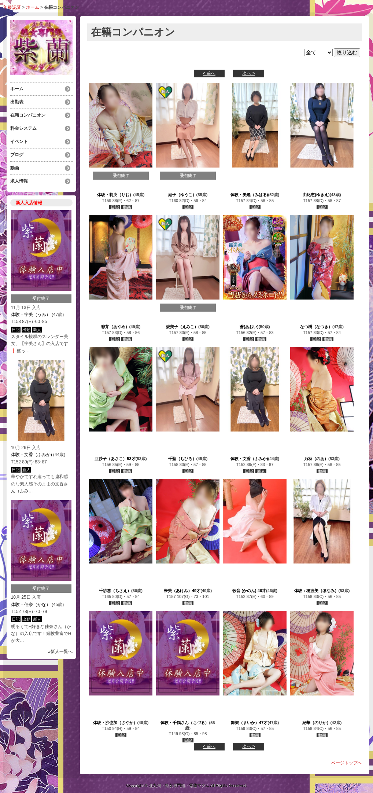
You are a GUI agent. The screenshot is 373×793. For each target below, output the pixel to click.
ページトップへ (346, 763)
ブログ (16, 154)
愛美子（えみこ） (182, 326)
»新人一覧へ (60, 651)
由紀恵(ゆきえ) (316, 194)
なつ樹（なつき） (316, 326)
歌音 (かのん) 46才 (249, 590)
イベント (19, 141)
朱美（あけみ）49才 (182, 590)
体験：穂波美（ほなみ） (316, 590)
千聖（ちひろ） (182, 458)
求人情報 (19, 181)
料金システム (23, 128)
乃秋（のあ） (316, 458)
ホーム (32, 7)
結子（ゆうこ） (182, 194)
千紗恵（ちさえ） (115, 590)
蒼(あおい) (249, 326)
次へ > (248, 73)
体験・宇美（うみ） (31, 314)
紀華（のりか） (316, 722)
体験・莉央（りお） (115, 194)
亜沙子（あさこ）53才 (115, 458)
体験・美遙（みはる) (249, 194)
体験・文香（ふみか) (31, 454)
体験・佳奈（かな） (31, 604)
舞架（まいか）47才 (249, 722)
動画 (14, 167)
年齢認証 (12, 7)
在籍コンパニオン (27, 115)
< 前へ (209, 73)
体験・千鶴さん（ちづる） (184, 722)
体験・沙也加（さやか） (115, 722)
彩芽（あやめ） (115, 326)
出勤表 (16, 101)
